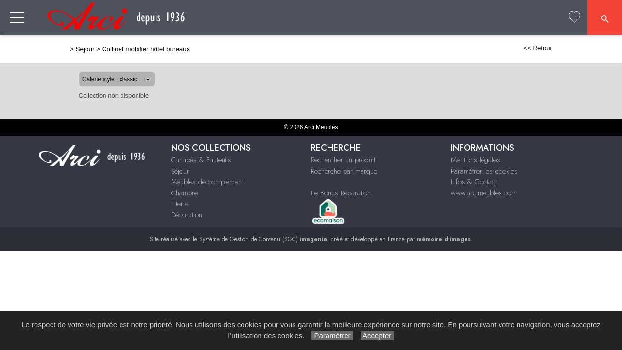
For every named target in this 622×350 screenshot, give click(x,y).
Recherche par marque (344, 171)
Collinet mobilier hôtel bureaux (115, 48)
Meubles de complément (368, 52)
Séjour (297, 52)
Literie (486, 52)
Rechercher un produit (343, 160)
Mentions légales (475, 160)
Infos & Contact (474, 181)
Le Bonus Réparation (341, 193)
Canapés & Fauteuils (232, 52)
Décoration (533, 52)
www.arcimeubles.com (484, 193)
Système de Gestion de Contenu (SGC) (263, 239)
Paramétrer (332, 336)
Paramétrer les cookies (484, 171)
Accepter (377, 336)
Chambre (445, 52)
